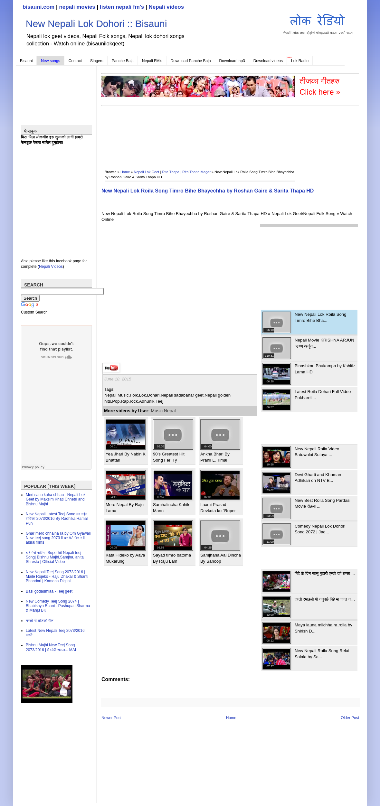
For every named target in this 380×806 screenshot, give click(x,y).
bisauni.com (38, 7)
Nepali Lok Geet (146, 172)
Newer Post (111, 718)
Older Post (350, 718)
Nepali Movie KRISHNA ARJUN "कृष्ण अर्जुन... (324, 343)
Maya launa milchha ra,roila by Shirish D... (323, 628)
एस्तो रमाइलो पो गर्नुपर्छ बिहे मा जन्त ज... (325, 599)
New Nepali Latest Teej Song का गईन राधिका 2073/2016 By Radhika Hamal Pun (57, 519)
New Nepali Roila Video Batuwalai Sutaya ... (317, 451)
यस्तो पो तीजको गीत (39, 620)
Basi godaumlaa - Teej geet (49, 591)
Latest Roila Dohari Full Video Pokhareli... (323, 394)
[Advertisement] (121, 133)
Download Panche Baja (191, 61)
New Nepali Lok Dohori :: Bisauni (96, 23)
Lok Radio (300, 61)
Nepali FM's (152, 61)
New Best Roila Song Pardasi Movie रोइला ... (322, 503)
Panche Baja (123, 61)
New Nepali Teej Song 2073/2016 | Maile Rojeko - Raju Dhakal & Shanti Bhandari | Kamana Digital (57, 577)
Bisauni (26, 61)
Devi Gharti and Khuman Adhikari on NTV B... (318, 477)
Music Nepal (163, 410)
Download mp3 (232, 61)
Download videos (268, 61)
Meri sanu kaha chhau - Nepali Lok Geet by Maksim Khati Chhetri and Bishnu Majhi (55, 499)
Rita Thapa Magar (196, 172)
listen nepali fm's (122, 7)
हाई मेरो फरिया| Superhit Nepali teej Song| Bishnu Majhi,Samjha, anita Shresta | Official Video (55, 557)
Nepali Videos (51, 266)
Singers (96, 61)
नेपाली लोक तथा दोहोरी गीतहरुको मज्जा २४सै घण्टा (318, 23)
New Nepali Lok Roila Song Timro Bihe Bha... (321, 317)
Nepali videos (166, 7)
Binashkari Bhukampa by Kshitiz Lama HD (325, 368)
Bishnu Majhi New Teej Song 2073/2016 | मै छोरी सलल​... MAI (51, 647)
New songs (50, 61)
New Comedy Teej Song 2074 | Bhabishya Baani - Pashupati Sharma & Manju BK (58, 606)
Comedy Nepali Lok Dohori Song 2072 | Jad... (320, 529)
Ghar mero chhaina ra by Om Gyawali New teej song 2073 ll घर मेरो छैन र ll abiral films (58, 538)
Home (125, 172)
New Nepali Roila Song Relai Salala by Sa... (322, 653)
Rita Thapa (170, 172)
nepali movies (77, 7)
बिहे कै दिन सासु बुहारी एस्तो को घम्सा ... (325, 573)
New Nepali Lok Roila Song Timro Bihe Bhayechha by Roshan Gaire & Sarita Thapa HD (207, 190)
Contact (75, 61)
